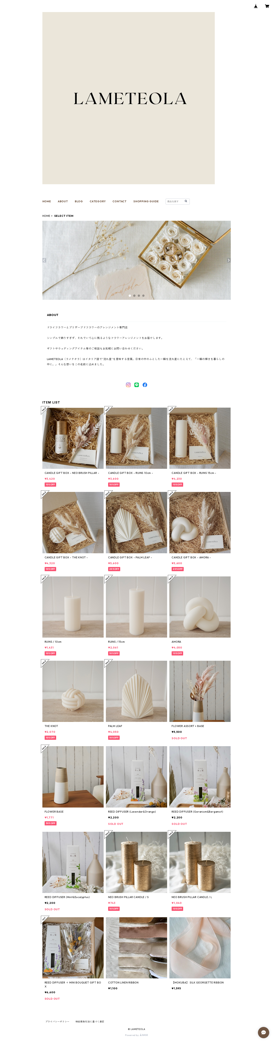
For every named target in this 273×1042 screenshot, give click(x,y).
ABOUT (63, 201)
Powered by (136, 1035)
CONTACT (119, 201)
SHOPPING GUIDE (146, 201)
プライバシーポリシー (57, 1021)
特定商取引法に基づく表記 (90, 1021)
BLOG (79, 201)
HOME (46, 201)
